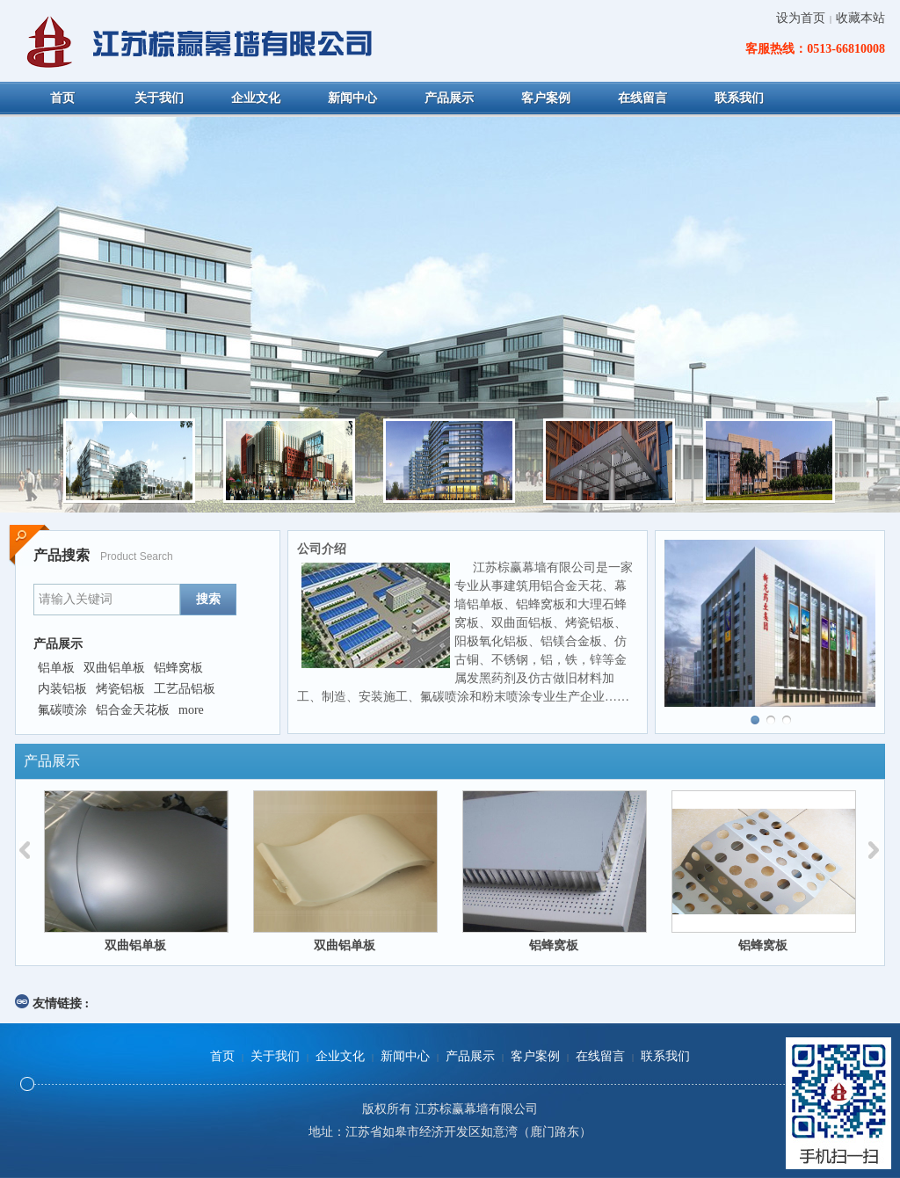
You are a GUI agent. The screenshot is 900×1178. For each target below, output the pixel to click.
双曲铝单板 (135, 945)
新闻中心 (405, 1056)
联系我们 (665, 1056)
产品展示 (470, 1056)
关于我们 (275, 1056)
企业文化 (340, 1056)
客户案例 (535, 1056)
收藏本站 (860, 18)
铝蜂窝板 (553, 945)
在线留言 (600, 1056)
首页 (222, 1056)
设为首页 (800, 18)
